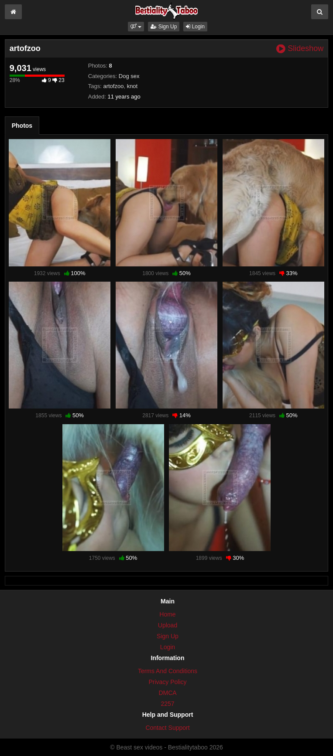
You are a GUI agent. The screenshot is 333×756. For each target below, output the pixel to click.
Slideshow (299, 48)
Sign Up (164, 27)
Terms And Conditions (167, 670)
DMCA (167, 692)
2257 (167, 703)
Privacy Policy (167, 681)
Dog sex (129, 76)
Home (167, 614)
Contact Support (167, 727)
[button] (136, 26)
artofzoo (113, 86)
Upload (167, 625)
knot (132, 86)
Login (195, 27)
